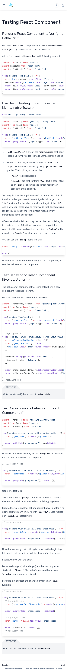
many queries (46, 151)
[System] (56, 5)
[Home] (63, 5)
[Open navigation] (3, 5)
